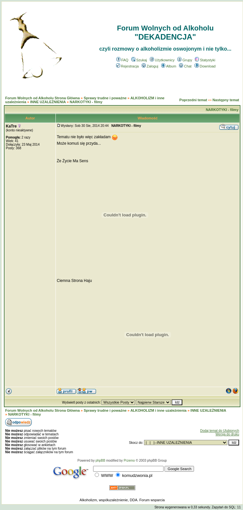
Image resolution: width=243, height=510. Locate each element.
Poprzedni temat (193, 100)
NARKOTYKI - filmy (86, 102)
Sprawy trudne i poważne (105, 98)
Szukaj (139, 60)
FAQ (122, 60)
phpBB (100, 460)
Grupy (184, 60)
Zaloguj (150, 66)
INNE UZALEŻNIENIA (48, 102)
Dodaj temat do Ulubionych (219, 430)
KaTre (11, 126)
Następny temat (226, 100)
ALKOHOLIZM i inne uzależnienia (158, 410)
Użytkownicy (162, 60)
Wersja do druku (227, 434)
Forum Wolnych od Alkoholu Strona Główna (42, 98)
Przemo (129, 460)
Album (168, 66)
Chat (185, 66)
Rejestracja (127, 66)
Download (205, 66)
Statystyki (205, 60)
